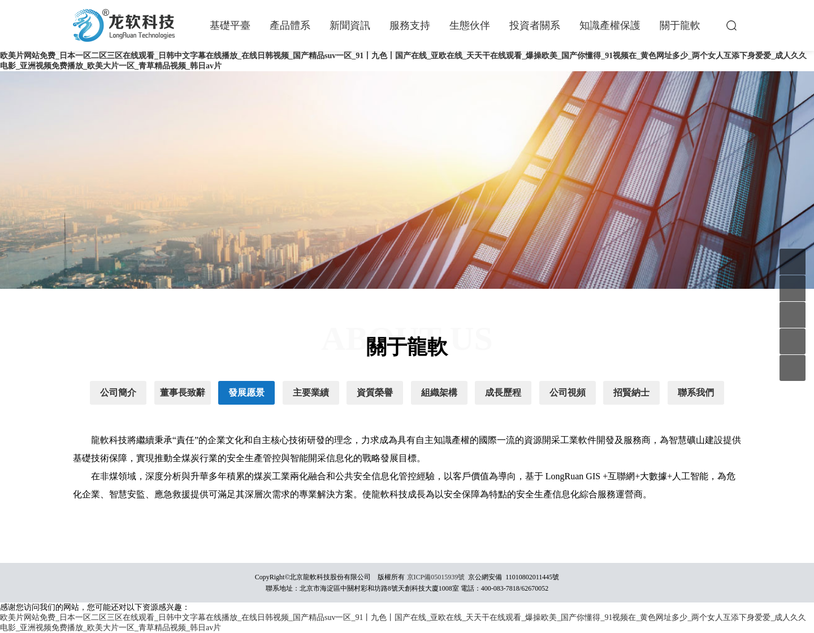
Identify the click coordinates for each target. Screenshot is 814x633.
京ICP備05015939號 (436, 577)
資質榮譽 (375, 392)
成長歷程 (503, 392)
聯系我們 (696, 392)
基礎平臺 (230, 25)
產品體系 (290, 25)
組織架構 (439, 392)
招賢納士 (631, 392)
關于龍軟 (680, 25)
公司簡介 (118, 392)
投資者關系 (534, 25)
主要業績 (311, 392)
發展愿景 (246, 392)
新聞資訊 (350, 25)
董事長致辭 (182, 392)
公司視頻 (567, 392)
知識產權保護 (609, 25)
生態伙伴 (469, 25)
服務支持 (409, 25)
